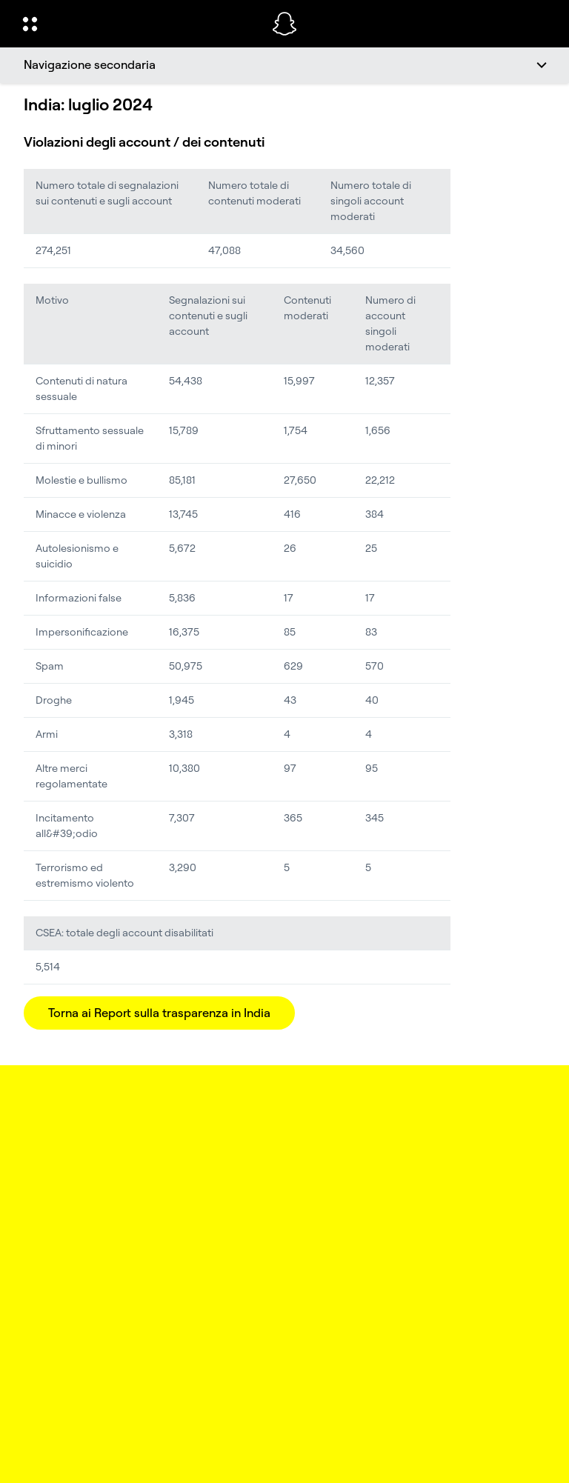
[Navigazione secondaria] (284, 65)
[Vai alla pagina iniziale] (284, 24)
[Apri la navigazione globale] (138, 24)
